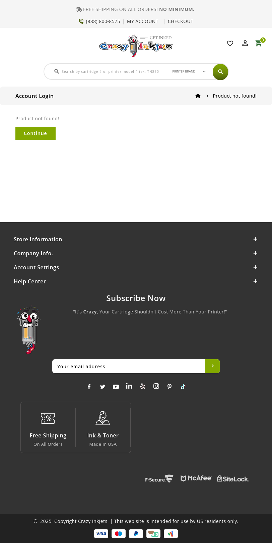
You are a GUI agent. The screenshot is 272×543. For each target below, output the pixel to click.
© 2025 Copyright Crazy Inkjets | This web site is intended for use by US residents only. (136, 521)
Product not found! (235, 96)
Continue (35, 133)
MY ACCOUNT (142, 21)
